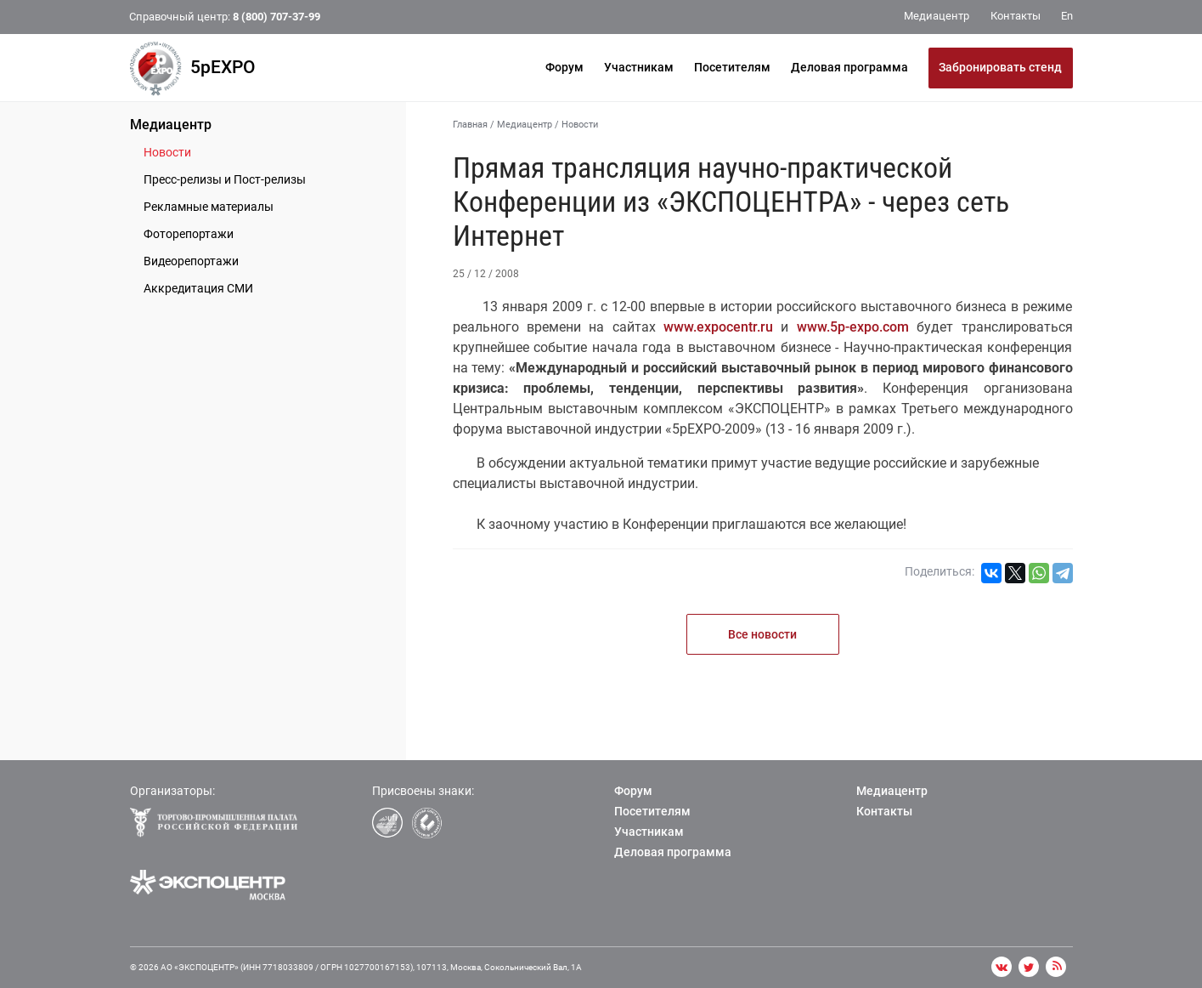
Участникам (639, 67)
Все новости (762, 634)
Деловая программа (849, 67)
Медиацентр (171, 124)
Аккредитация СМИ (198, 288)
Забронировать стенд (1000, 67)
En (1067, 15)
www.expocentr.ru (718, 327)
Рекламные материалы (209, 206)
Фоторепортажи (189, 234)
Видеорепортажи (191, 261)
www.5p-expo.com (853, 327)
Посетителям (732, 67)
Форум (564, 67)
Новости (167, 152)
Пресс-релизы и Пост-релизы (225, 179)
